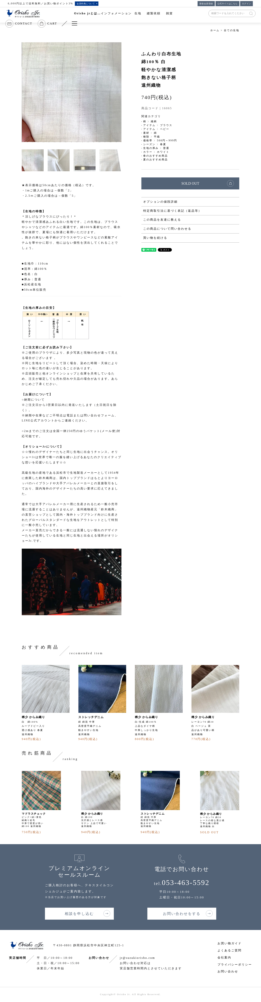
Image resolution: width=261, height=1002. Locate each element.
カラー (147, 152)
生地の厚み (151, 148)
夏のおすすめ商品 (155, 159)
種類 (146, 136)
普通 (166, 148)
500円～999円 (167, 140)
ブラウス (166, 125)
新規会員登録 (206, 3)
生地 (137, 13)
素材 (146, 133)
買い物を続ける (155, 237)
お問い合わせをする (181, 914)
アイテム (149, 125)
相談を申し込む (79, 914)
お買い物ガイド (230, 943)
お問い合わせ (228, 971)
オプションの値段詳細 (160, 201)
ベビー (164, 129)
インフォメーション (116, 13)
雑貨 (169, 13)
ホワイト (163, 152)
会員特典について (86, 3)
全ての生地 (231, 30)
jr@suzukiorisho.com (137, 957)
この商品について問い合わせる (167, 228)
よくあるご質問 (230, 950)
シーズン (149, 144)
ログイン (246, 3)
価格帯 (147, 140)
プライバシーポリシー (235, 964)
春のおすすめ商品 (155, 155)
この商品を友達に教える (162, 219)
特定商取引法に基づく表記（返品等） (172, 210)
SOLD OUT (190, 183)
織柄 (154, 121)
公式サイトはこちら (227, 3)
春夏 (163, 144)
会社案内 (224, 957)
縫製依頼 (154, 13)
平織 (157, 136)
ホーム (214, 30)
